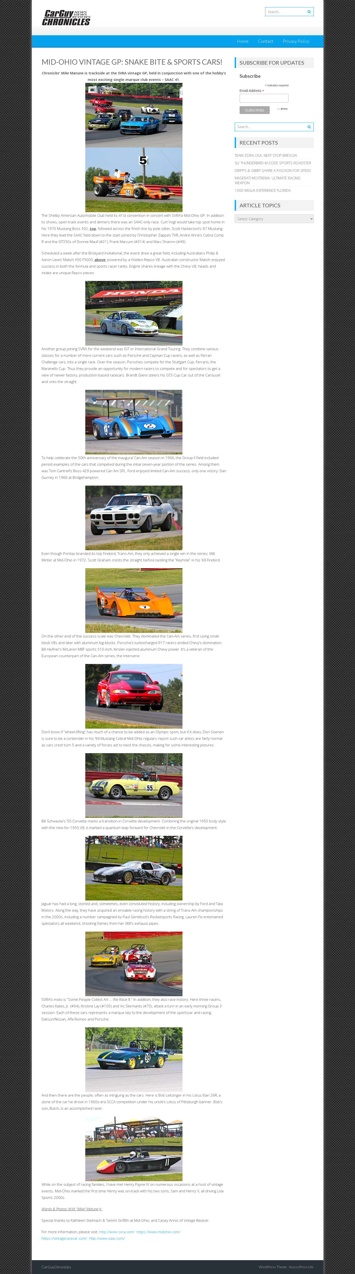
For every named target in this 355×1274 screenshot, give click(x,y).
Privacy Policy (296, 41)
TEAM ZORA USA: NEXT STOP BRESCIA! (266, 155)
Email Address (252, 90)
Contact (265, 41)
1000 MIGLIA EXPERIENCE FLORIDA (263, 190)
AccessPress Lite (301, 1267)
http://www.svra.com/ (117, 1231)
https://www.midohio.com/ (158, 1231)
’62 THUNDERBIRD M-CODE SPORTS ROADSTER (273, 162)
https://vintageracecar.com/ (64, 1238)
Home (243, 41)
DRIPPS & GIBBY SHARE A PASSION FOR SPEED (273, 170)
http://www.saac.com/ (107, 1238)
